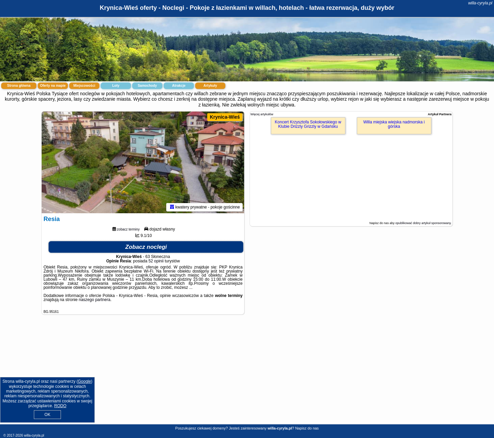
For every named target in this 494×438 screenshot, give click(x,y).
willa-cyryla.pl (480, 3)
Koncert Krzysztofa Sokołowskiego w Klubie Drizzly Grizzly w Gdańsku (308, 124)
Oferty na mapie (53, 85)
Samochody (147, 85)
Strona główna (18, 85)
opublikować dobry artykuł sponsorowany (423, 223)
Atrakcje (178, 85)
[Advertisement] (247, 374)
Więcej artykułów (262, 114)
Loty (115, 85)
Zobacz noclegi (146, 247)
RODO (60, 405)
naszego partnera (94, 299)
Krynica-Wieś (225, 117)
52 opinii (156, 261)
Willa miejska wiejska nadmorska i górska (394, 124)
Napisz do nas (307, 428)
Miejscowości (84, 85)
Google (84, 381)
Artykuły (210, 85)
